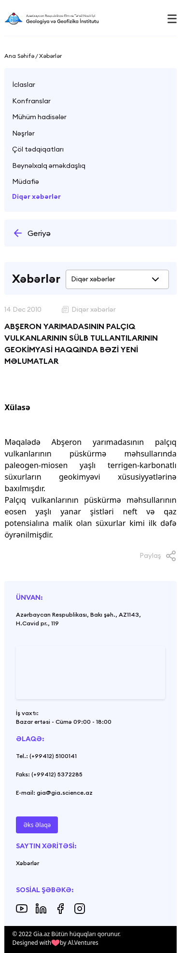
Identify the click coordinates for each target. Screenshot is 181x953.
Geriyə (31, 233)
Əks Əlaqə (37, 825)
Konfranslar (31, 101)
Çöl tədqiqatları (38, 149)
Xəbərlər (27, 863)
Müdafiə (25, 181)
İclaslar (23, 84)
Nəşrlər (23, 133)
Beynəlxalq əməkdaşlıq (48, 165)
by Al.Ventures (79, 943)
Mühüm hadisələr (39, 116)
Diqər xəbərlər (36, 196)
